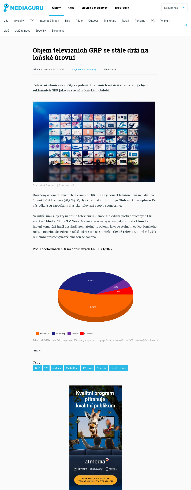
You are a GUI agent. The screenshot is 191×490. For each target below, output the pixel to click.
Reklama (140, 20)
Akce (71, 7)
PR (153, 20)
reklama (56, 367)
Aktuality (19, 20)
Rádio (79, 20)
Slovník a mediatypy (94, 7)
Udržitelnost (22, 30)
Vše (6, 20)
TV (32, 20)
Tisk (67, 20)
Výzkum (165, 20)
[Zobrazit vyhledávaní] (183, 26)
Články (56, 7)
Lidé (6, 30)
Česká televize (118, 367)
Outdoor (93, 20)
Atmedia (101, 367)
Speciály (40, 30)
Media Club (72, 367)
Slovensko (58, 30)
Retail (125, 20)
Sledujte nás (174, 7)
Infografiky (121, 7)
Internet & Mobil (49, 20)
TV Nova (87, 367)
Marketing (110, 20)
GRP (37, 367)
